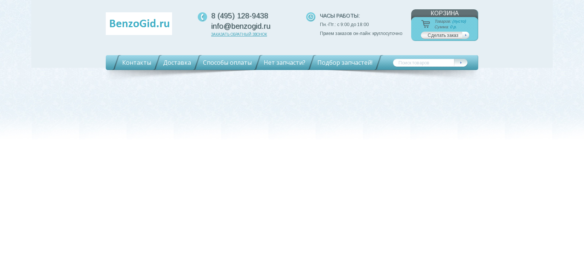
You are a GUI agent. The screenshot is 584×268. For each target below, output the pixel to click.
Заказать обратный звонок (239, 34)
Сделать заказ (443, 35)
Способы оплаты (227, 62)
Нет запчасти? (284, 62)
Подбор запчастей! (344, 62)
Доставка (177, 62)
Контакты (136, 62)
